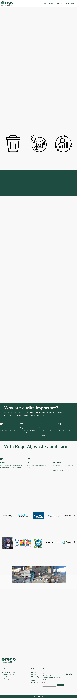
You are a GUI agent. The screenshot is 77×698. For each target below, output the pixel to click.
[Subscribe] (60, 685)
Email (43, 682)
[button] (51, 3)
